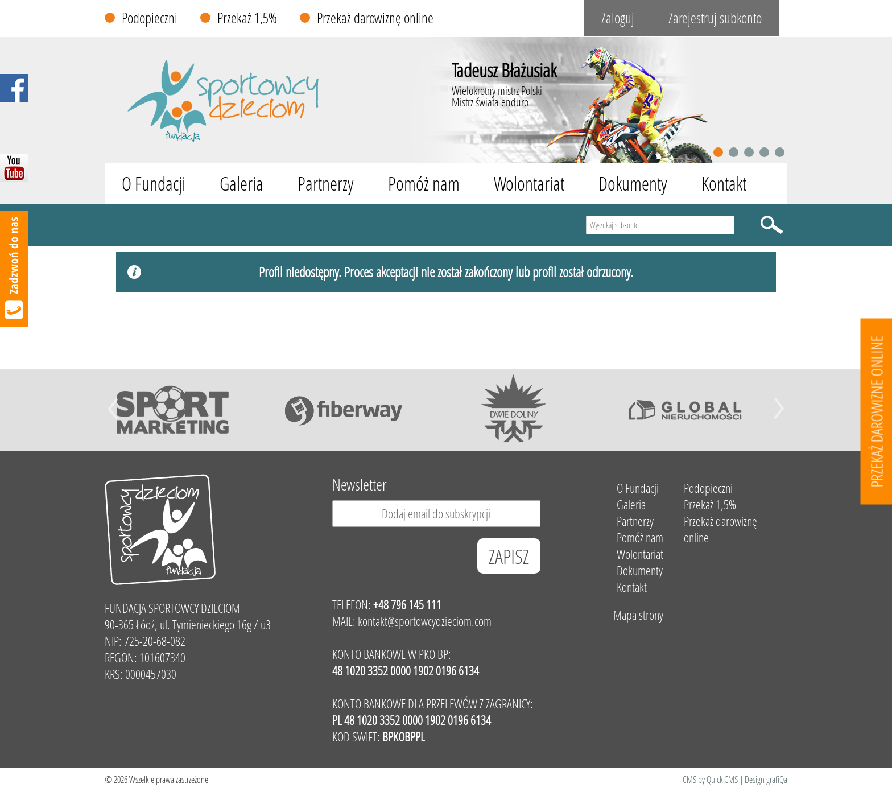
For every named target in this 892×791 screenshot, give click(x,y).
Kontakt (723, 183)
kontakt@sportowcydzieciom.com (425, 621)
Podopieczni (149, 18)
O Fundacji (153, 183)
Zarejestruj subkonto (715, 18)
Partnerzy (326, 183)
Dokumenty (632, 183)
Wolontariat (529, 183)
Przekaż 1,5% (247, 18)
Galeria (241, 183)
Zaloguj (617, 18)
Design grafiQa (766, 779)
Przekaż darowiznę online (375, 18)
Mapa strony (638, 615)
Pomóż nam (424, 183)
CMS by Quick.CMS (710, 779)
